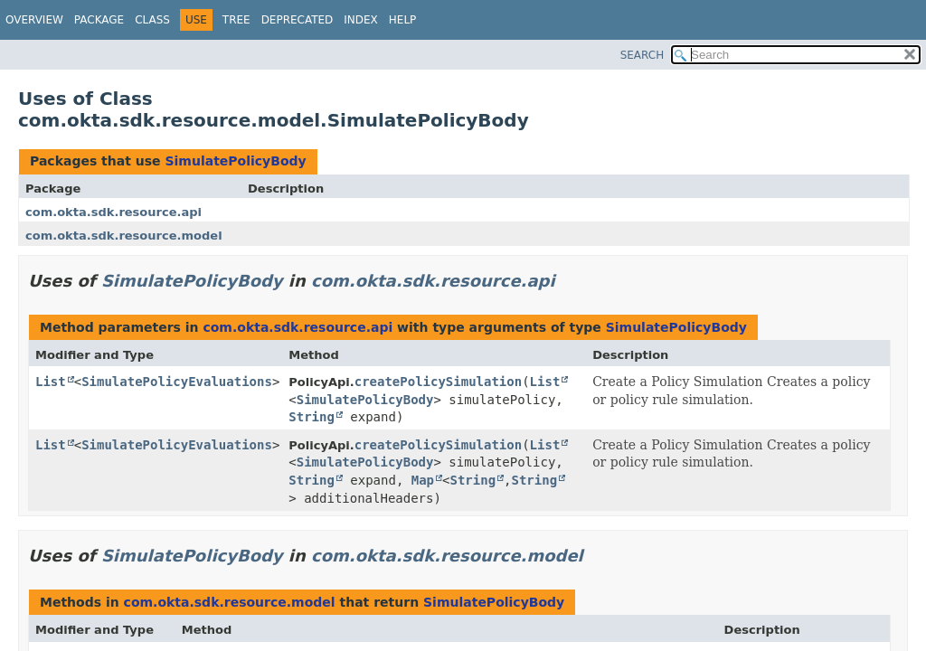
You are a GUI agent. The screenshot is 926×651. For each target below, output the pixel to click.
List (50, 381)
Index (361, 20)
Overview (34, 20)
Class (152, 20)
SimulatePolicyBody (235, 161)
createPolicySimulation (438, 381)
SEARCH (642, 55)
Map (422, 480)
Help (403, 20)
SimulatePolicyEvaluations (176, 381)
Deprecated (297, 20)
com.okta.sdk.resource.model (123, 235)
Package (99, 20)
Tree (236, 20)
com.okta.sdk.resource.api (113, 212)
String (311, 417)
